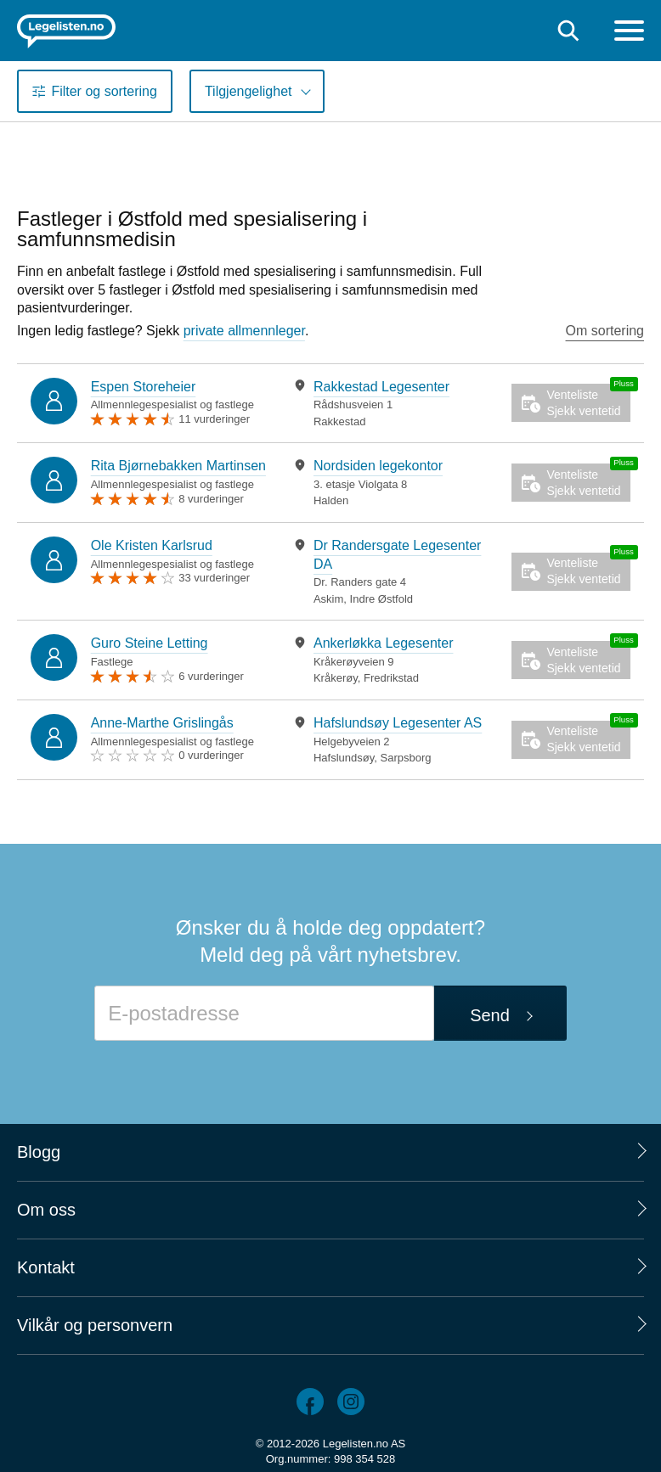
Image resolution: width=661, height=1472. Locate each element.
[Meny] (629, 32)
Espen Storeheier (143, 386)
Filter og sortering (104, 91)
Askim (328, 599)
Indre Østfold (381, 599)
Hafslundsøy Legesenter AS (398, 723)
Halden (331, 500)
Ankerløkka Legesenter (384, 643)
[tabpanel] (388, 404)
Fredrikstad (391, 677)
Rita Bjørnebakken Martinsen (178, 465)
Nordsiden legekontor (378, 465)
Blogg (38, 1152)
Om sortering (605, 330)
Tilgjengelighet (248, 91)
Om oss (46, 1209)
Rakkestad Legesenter (381, 386)
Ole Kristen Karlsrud (151, 545)
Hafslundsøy (344, 757)
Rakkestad (339, 421)
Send (490, 1015)
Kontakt (46, 1267)
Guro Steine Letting (149, 643)
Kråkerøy (336, 677)
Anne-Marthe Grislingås (162, 723)
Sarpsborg (405, 757)
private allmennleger (244, 330)
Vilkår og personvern (94, 1325)
